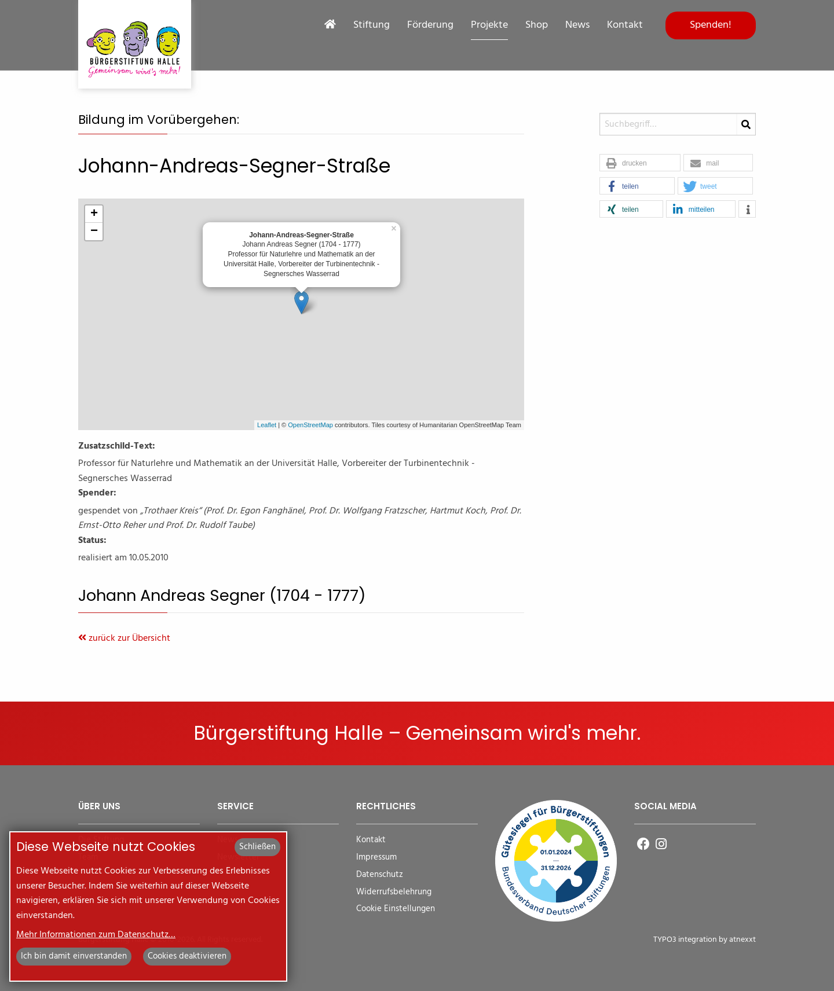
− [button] (94, 231)
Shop (536, 25)
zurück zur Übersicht (124, 638)
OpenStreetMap (310, 424)
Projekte (489, 25)
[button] (640, 163)
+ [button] (94, 214)
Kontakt (625, 25)
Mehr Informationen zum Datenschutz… (95, 934)
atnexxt (742, 939)
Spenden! (710, 25)
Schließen (257, 847)
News (577, 25)
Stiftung (371, 25)
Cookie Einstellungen (395, 909)
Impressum (376, 857)
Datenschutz (379, 875)
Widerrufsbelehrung (393, 892)
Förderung (430, 25)
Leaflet (266, 424)
